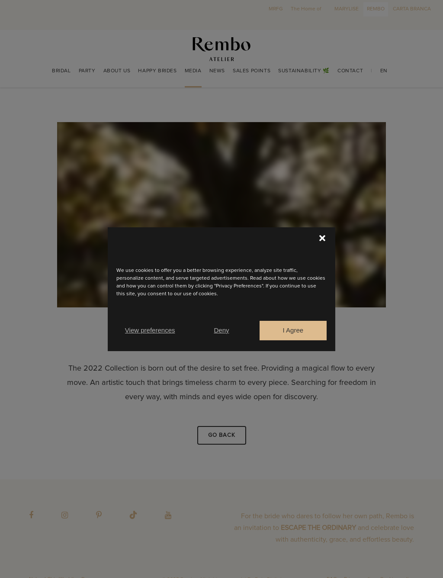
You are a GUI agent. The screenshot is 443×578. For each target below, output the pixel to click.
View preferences (150, 330)
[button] (322, 238)
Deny (221, 330)
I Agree (293, 330)
